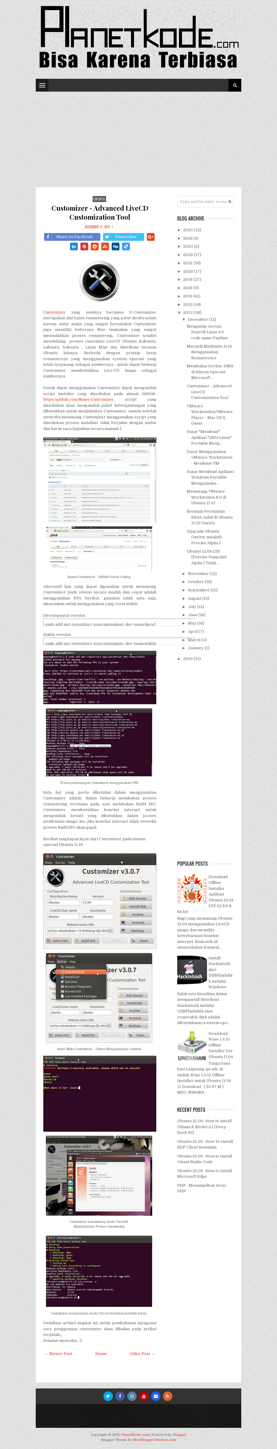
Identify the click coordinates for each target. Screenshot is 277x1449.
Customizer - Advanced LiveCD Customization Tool (100, 212)
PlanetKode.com (135, 1435)
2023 (188, 246)
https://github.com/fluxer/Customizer (78, 399)
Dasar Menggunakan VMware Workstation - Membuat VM (209, 457)
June (193, 615)
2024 (188, 238)
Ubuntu (99, 199)
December (198, 319)
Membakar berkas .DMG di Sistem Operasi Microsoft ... (210, 372)
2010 (188, 658)
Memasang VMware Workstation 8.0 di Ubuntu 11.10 (206, 497)
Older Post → (142, 1353)
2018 (188, 288)
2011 (188, 312)
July (192, 607)
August (195, 598)
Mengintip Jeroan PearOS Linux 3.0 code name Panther (207, 332)
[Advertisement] (138, 136)
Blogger (179, 1435)
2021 (188, 263)
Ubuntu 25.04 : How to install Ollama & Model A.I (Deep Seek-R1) (204, 1127)
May (192, 623)
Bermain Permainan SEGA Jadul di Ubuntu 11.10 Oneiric (210, 517)
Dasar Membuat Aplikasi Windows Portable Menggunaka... (210, 477)
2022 (188, 254)
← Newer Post (58, 1353)
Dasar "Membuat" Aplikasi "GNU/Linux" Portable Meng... (209, 437)
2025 (188, 230)
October (196, 581)
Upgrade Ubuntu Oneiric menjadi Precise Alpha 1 (204, 537)
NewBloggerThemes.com (154, 1440)
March (194, 640)
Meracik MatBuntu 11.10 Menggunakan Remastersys (209, 352)
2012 (188, 304)
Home (101, 1353)
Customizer (54, 312)
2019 (188, 279)
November (199, 573)
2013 (188, 296)
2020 (188, 271)
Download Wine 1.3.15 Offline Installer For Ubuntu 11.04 (220, 1045)
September (199, 590)
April (193, 631)
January (196, 648)
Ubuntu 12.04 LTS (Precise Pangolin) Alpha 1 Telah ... (207, 557)
